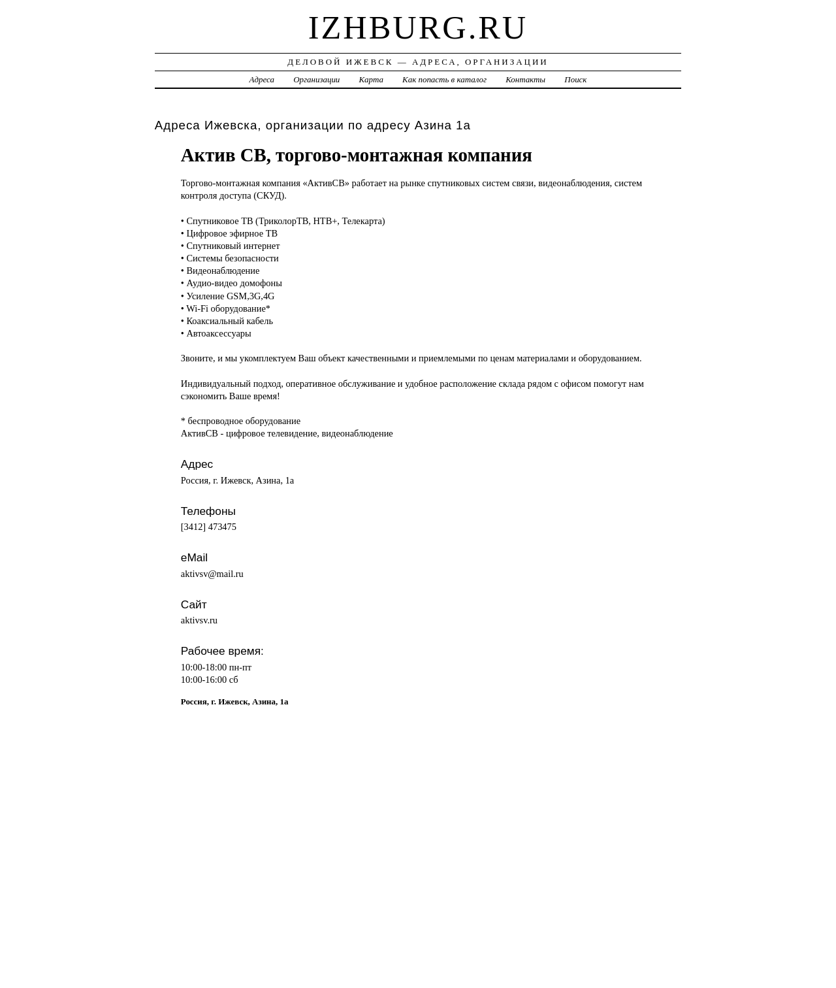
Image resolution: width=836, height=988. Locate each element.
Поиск (575, 79)
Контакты (525, 79)
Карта (371, 79)
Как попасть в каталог (444, 79)
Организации (316, 79)
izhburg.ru (418, 27)
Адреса (261, 79)
